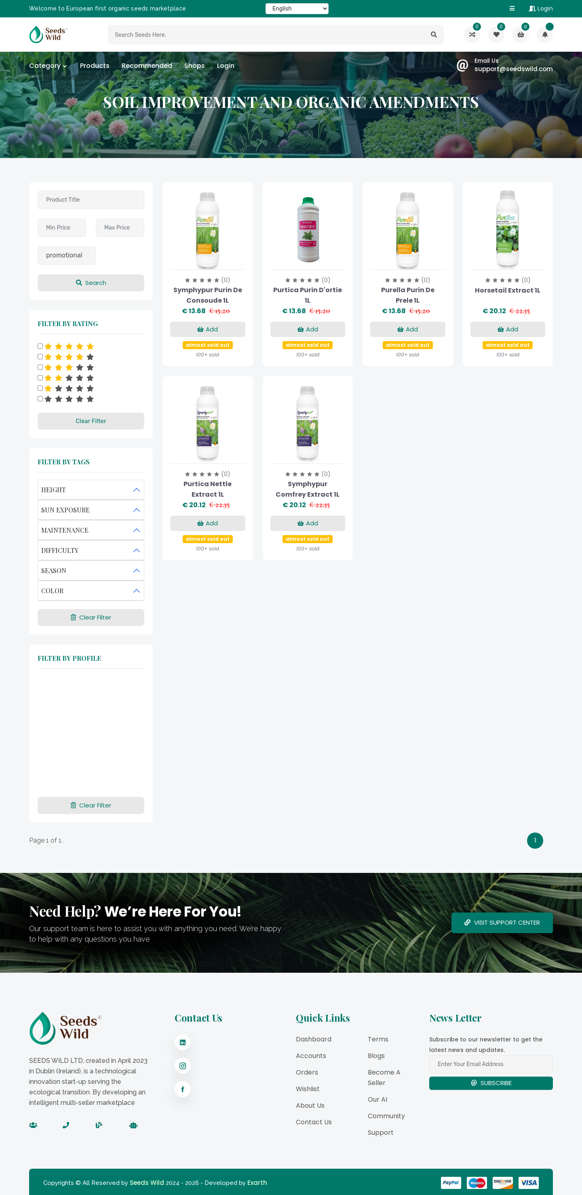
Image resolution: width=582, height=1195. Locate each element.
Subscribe (491, 1083)
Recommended (147, 65)
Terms (378, 1039)
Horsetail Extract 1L (507, 290)
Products (95, 65)
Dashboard (313, 1039)
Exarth (257, 1182)
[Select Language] (297, 8)
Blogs (376, 1055)
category (45, 65)
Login (541, 8)
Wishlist (308, 1089)
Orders (307, 1072)
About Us (310, 1105)
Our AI (377, 1099)
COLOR (52, 590)
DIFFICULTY (59, 550)
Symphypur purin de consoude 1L (207, 295)
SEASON (53, 570)
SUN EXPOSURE (65, 510)
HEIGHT (53, 489)
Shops (194, 65)
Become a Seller (384, 1078)
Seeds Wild (147, 1182)
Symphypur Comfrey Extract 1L (308, 489)
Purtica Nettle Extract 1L (207, 489)
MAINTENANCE (65, 530)
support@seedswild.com (513, 69)
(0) (225, 280)
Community (386, 1116)
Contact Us (314, 1122)
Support (381, 1132)
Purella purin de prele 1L (407, 295)
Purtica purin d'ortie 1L (307, 295)
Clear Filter (91, 421)
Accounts (311, 1055)
